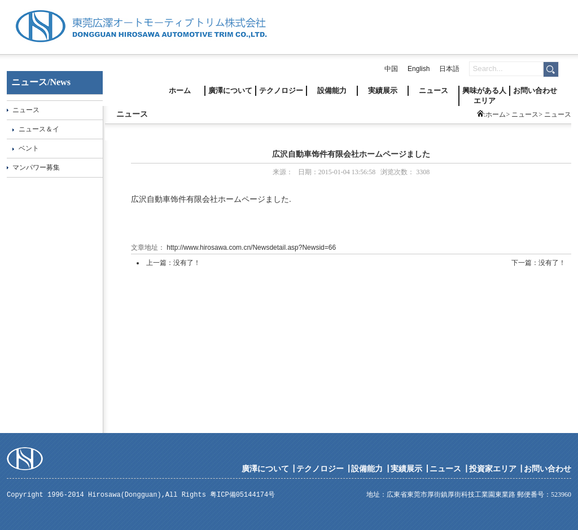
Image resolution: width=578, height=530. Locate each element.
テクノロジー (281, 90)
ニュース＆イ (39, 129)
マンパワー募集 (36, 167)
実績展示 (382, 90)
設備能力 (332, 90)
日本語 (449, 69)
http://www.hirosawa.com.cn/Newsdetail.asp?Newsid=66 (250, 247)
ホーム (180, 90)
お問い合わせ (535, 90)
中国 (391, 69)
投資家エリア (492, 468)
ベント (29, 148)
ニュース (433, 90)
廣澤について (230, 90)
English (419, 69)
